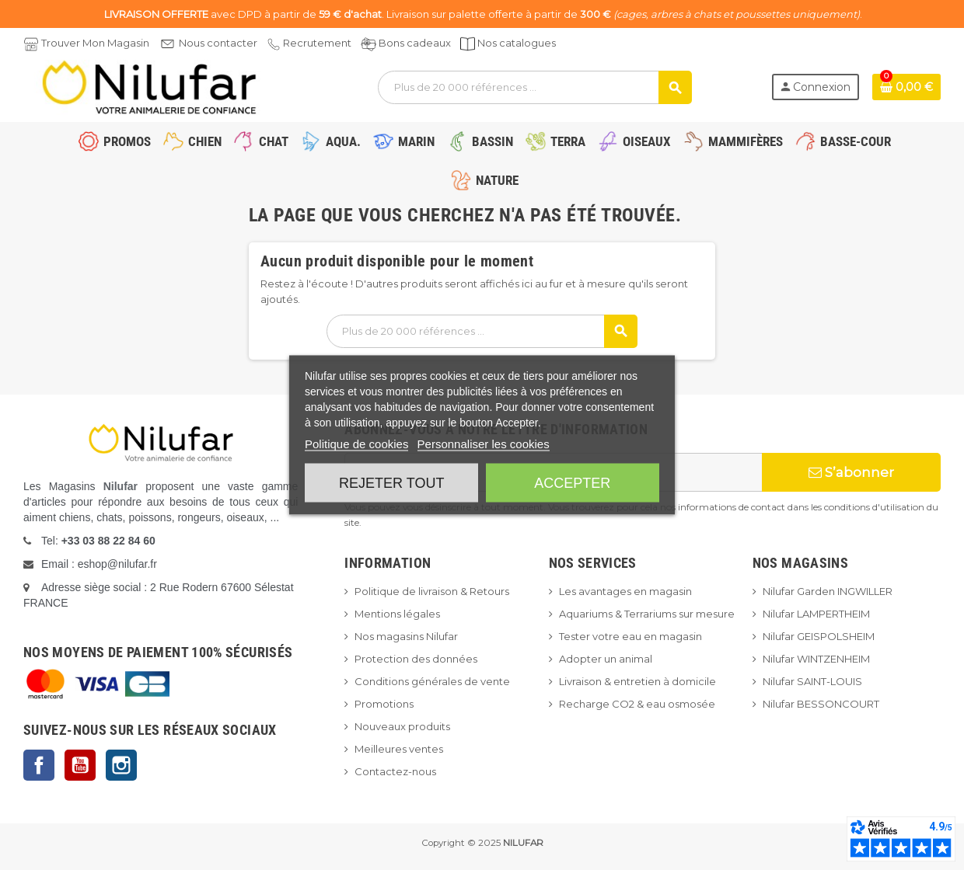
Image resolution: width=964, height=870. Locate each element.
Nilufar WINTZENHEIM (816, 658)
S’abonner (851, 472)
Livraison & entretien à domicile (637, 681)
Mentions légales (397, 613)
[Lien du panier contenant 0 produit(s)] (906, 87)
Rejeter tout (391, 483)
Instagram (121, 765)
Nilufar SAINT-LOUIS (812, 681)
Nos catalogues (516, 43)
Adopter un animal (605, 658)
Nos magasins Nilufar (406, 636)
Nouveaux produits (402, 726)
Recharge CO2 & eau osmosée (637, 704)
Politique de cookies (356, 444)
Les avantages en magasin (625, 591)
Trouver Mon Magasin (95, 43)
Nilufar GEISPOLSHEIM (819, 636)
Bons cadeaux (415, 43)
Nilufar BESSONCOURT (821, 704)
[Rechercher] (534, 87)
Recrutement (317, 43)
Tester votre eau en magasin (630, 636)
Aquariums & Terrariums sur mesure (647, 613)
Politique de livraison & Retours (432, 591)
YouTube (80, 765)
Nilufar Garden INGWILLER (827, 591)
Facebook (38, 765)
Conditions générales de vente (432, 681)
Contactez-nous (395, 771)
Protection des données (416, 658)
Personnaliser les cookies (483, 444)
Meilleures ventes (399, 749)
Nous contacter (218, 43)
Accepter (572, 483)
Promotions (384, 704)
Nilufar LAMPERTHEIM (816, 613)
